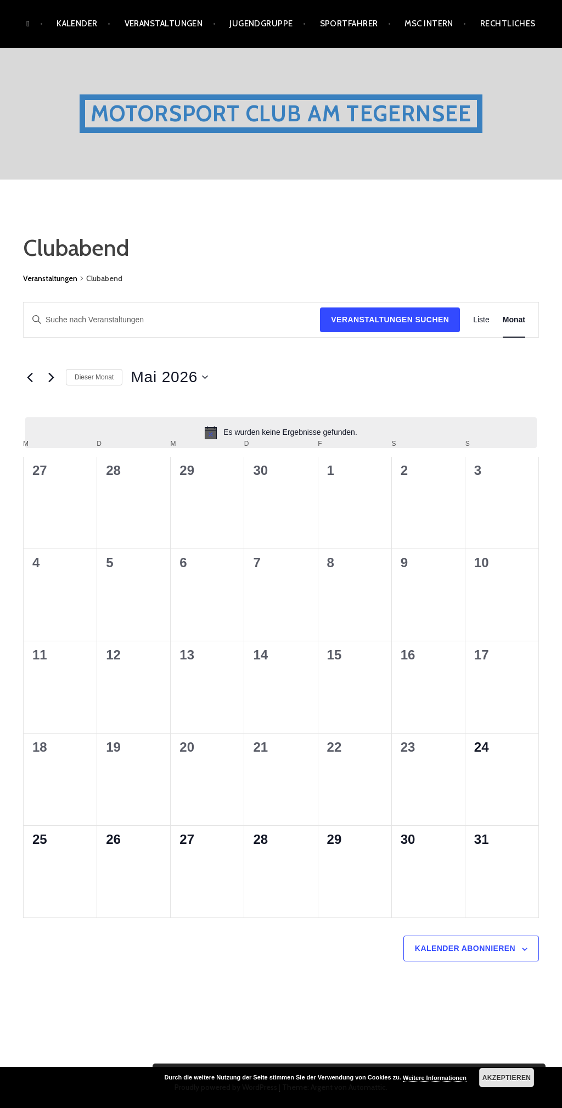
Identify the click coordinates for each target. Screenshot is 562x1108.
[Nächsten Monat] (51, 377)
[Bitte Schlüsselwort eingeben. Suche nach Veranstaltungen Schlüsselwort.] (172, 320)
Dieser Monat (94, 377)
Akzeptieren (506, 1078)
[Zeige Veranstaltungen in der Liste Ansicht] (481, 320)
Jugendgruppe (261, 24)
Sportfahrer (349, 24)
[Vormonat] (29, 377)
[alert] (281, 432)
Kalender (77, 24)
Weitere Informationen (435, 1078)
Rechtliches (508, 24)
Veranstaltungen (164, 24)
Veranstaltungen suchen (390, 319)
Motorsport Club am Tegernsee (281, 113)
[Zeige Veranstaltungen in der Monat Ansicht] (514, 320)
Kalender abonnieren (465, 948)
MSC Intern (428, 24)
